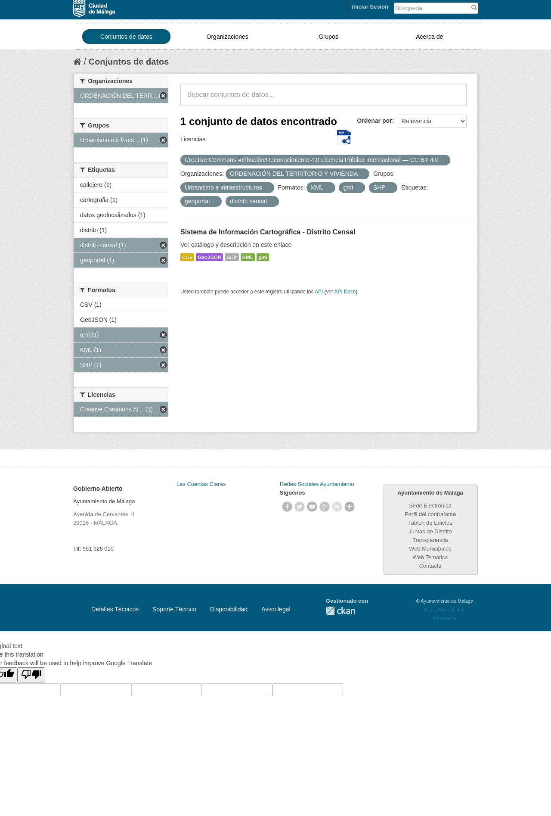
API (319, 292)
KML (248, 257)
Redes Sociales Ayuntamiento (317, 484)
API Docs (345, 292)
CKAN (340, 610)
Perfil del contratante (430, 514)
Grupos (328, 36)
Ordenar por (374, 120)
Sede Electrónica (430, 505)
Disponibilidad (229, 609)
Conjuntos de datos (126, 36)
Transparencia (430, 540)
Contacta (430, 566)
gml (262, 257)
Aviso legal (275, 609)
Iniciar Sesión (370, 6)
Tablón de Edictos (430, 523)
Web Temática (430, 557)
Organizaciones (227, 36)
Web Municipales (430, 548)
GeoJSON (209, 257)
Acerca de (429, 36)
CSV (187, 257)
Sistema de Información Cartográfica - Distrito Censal (267, 232)
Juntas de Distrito (430, 531)
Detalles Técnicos (115, 609)
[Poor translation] (31, 674)
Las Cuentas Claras (201, 484)
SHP (231, 257)
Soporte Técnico (174, 609)
